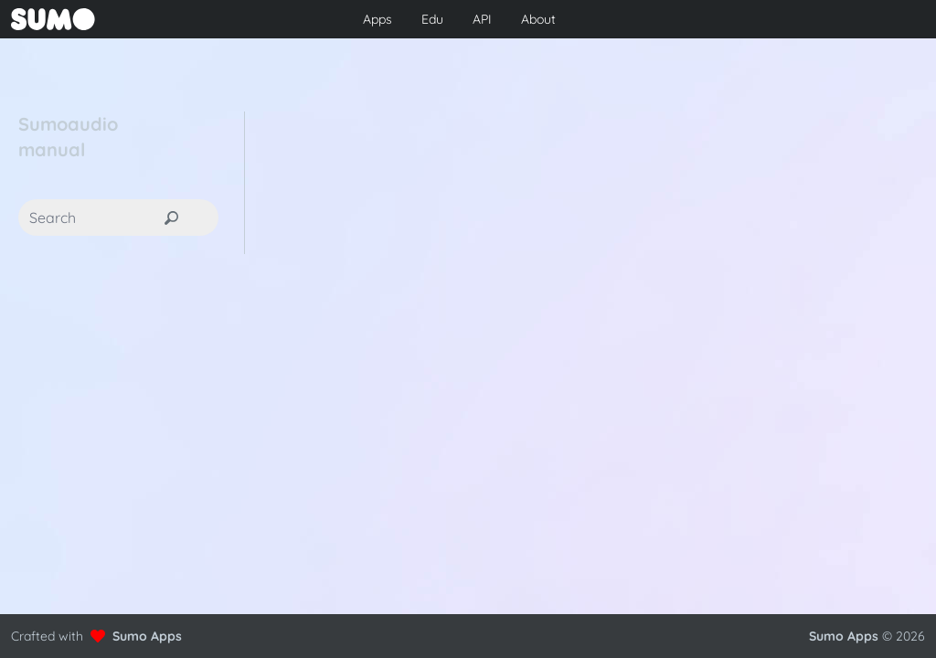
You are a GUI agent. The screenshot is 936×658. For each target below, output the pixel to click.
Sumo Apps (147, 636)
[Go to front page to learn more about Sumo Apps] (160, 19)
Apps (377, 19)
